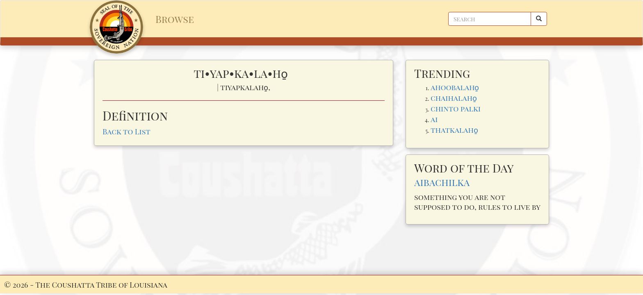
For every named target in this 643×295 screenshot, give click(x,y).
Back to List (126, 131)
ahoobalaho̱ (455, 87)
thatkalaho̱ (454, 130)
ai (434, 119)
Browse (174, 18)
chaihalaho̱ (454, 98)
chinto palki (456, 108)
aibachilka (442, 181)
